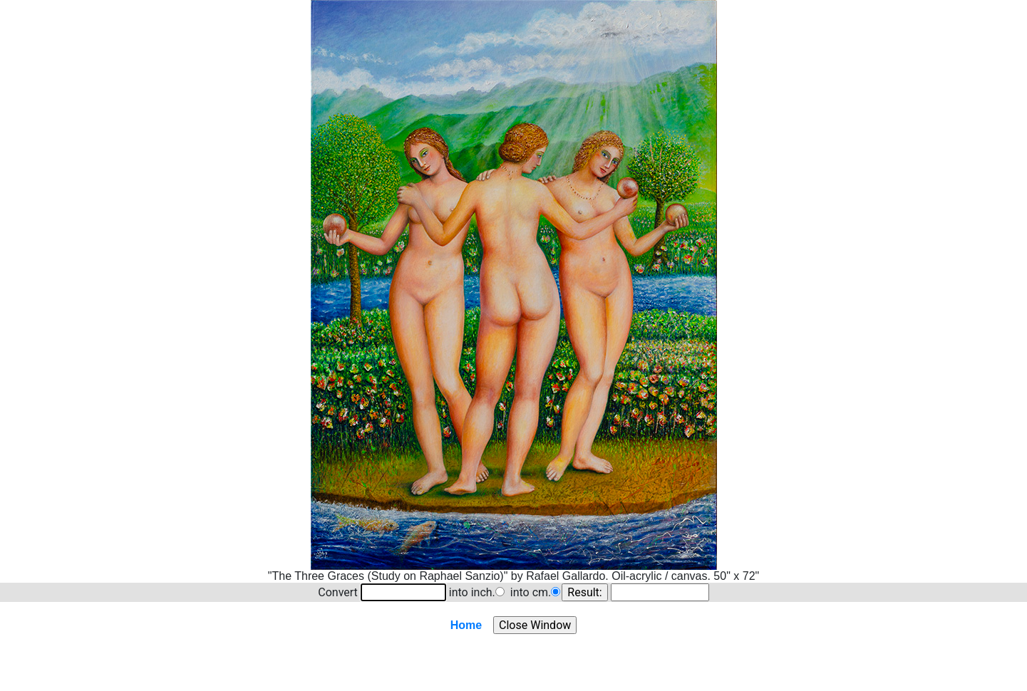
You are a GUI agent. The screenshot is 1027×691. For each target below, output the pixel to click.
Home (466, 625)
